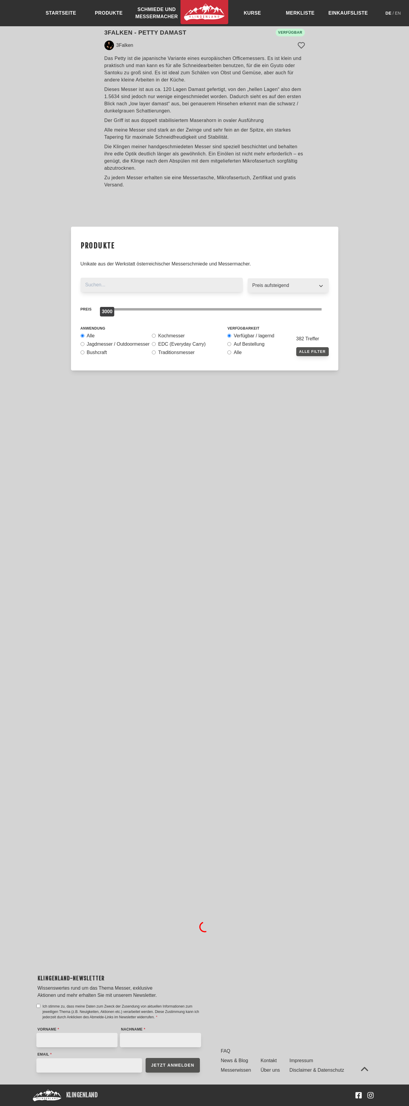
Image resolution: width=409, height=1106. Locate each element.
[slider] (107, 311)
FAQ (225, 1051)
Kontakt (268, 1060)
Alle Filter (312, 352)
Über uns (270, 1070)
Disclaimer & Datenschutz (316, 1070)
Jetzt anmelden (172, 1065)
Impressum (301, 1060)
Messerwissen (236, 1070)
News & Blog (234, 1060)
